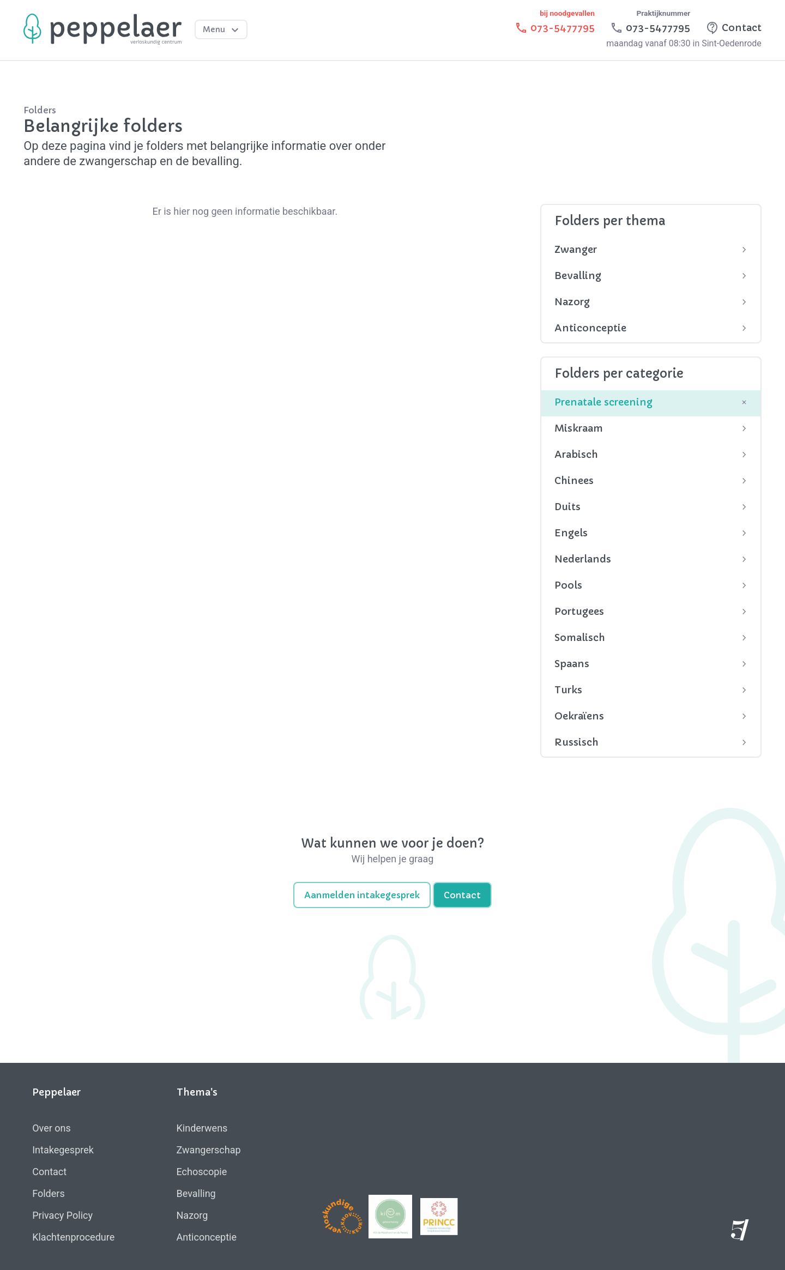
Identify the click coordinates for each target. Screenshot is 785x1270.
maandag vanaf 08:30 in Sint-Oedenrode (683, 43)
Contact (462, 895)
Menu (222, 30)
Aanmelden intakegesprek (362, 895)
